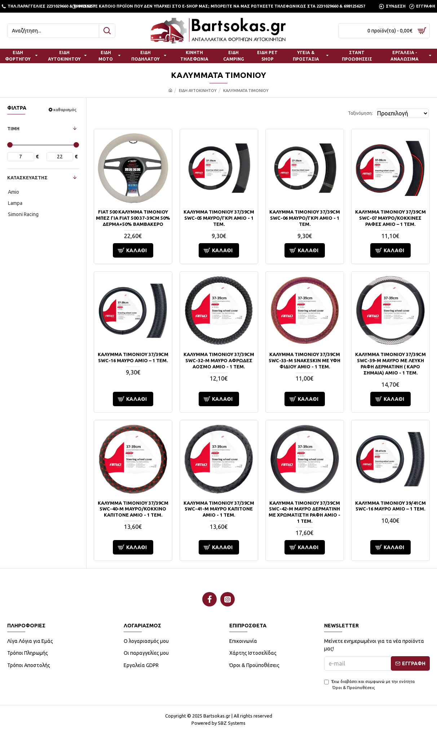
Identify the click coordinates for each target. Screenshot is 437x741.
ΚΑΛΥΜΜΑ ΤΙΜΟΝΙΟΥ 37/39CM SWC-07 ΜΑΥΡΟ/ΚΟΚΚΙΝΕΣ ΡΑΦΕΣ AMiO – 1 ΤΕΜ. (390, 218)
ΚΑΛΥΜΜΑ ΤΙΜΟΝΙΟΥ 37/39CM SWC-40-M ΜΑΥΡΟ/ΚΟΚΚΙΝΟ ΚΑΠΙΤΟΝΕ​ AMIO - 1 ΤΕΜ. (133, 509)
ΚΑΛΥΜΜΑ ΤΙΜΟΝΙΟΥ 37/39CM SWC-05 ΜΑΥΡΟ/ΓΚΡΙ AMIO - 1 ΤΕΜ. (219, 218)
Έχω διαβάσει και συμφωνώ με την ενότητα (369, 684)
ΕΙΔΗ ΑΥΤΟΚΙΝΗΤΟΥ (198, 90)
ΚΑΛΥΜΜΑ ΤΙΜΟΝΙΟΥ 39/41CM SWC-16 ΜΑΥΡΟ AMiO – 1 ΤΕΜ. (390, 506)
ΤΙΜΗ (13, 128)
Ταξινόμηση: (351, 113)
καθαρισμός (64, 110)
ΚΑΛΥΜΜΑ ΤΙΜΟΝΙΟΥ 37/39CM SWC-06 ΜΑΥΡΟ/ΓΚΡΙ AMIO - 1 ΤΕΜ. (304, 218)
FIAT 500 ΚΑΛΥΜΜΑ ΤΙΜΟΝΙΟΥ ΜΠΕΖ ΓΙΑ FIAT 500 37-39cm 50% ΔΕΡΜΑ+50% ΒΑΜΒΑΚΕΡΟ (133, 218)
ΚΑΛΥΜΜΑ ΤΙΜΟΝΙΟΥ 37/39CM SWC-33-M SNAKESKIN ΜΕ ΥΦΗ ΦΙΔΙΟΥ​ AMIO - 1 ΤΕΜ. (304, 360)
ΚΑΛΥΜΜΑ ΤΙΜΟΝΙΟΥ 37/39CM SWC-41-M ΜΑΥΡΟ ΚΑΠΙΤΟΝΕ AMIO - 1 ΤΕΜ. (219, 509)
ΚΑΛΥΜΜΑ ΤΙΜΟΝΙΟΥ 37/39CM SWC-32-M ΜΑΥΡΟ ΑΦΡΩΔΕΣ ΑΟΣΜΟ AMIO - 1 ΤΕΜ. (219, 360)
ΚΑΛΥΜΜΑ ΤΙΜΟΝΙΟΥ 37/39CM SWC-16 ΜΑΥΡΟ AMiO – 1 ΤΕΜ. (133, 357)
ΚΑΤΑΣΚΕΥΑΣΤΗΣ (27, 177)
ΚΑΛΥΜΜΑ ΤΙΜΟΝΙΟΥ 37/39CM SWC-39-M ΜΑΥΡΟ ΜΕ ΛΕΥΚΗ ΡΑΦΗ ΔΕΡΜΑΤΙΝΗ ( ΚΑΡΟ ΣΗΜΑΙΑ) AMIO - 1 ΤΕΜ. (390, 363)
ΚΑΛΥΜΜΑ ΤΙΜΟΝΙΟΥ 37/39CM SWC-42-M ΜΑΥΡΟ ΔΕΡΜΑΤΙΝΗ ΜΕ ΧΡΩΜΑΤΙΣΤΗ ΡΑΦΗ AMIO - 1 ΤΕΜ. (304, 512)
